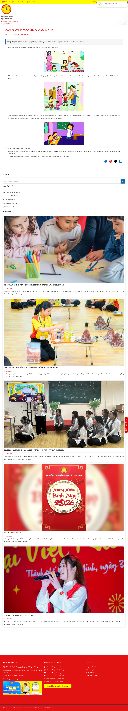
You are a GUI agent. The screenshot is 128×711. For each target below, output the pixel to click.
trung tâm (92, 11)
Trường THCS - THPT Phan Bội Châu (54, 682)
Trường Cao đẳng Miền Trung (52, 673)
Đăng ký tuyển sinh (91, 667)
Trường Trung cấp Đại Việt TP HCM (54, 676)
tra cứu (48, 17)
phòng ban (78, 11)
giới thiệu (30, 11)
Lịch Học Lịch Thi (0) (8, 207)
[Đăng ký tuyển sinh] (126, 424)
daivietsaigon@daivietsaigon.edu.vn (14, 2)
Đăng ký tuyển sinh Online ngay (57, 686)
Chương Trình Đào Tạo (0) (10, 196)
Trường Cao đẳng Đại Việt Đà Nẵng (54, 670)
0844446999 (31, 2)
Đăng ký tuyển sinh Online (10, 21)
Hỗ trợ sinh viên (90, 672)
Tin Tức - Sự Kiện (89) (9, 199)
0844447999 (7, 675)
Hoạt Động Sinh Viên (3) (10, 203)
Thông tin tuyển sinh (91, 670)
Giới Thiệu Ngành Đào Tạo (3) (11, 192)
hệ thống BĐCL (108, 11)
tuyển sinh (44, 11)
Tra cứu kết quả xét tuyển (92, 675)
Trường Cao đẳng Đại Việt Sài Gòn (53, 667)
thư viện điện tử (32, 17)
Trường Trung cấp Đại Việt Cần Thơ (54, 679)
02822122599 (22, 675)
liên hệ (59, 17)
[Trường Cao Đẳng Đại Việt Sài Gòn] (105, 161)
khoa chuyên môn (61, 11)
